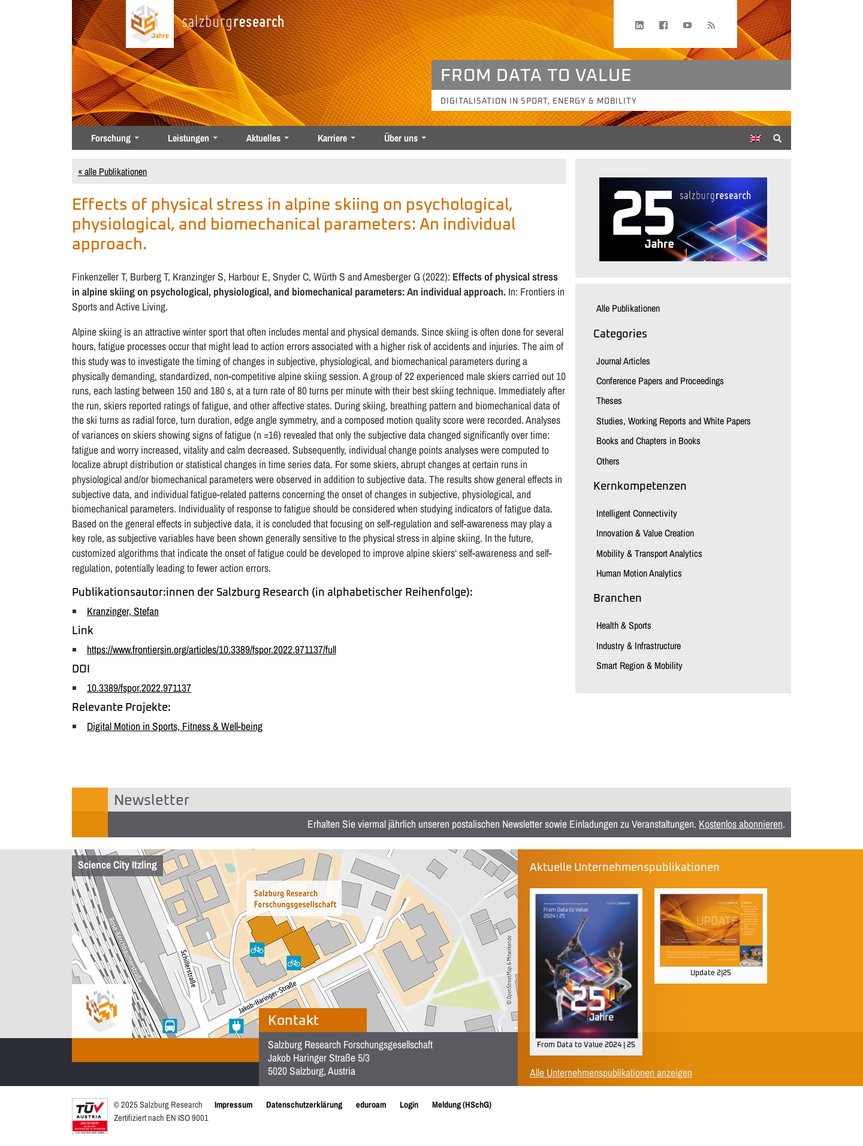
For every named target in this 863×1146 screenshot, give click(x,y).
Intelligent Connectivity (636, 513)
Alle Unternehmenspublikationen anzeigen (611, 1072)
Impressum (233, 1104)
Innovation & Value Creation (645, 532)
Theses (609, 400)
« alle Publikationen (112, 171)
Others (608, 461)
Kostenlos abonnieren (741, 824)
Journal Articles (623, 360)
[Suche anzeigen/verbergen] (777, 137)
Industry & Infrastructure (638, 645)
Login (409, 1104)
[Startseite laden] (150, 24)
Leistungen (188, 137)
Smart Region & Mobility (639, 665)
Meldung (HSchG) (461, 1104)
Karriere (332, 137)
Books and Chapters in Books (648, 440)
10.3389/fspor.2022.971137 (139, 688)
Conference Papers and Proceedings (660, 380)
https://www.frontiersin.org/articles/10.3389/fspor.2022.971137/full (211, 649)
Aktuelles (263, 137)
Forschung (111, 137)
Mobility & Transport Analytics (649, 553)
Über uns (401, 137)
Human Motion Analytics (639, 573)
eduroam (371, 1104)
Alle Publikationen (628, 308)
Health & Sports (623, 625)
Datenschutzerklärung (304, 1104)
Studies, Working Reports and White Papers (673, 420)
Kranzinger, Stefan (123, 611)
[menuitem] (755, 138)
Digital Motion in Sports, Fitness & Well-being (174, 726)
